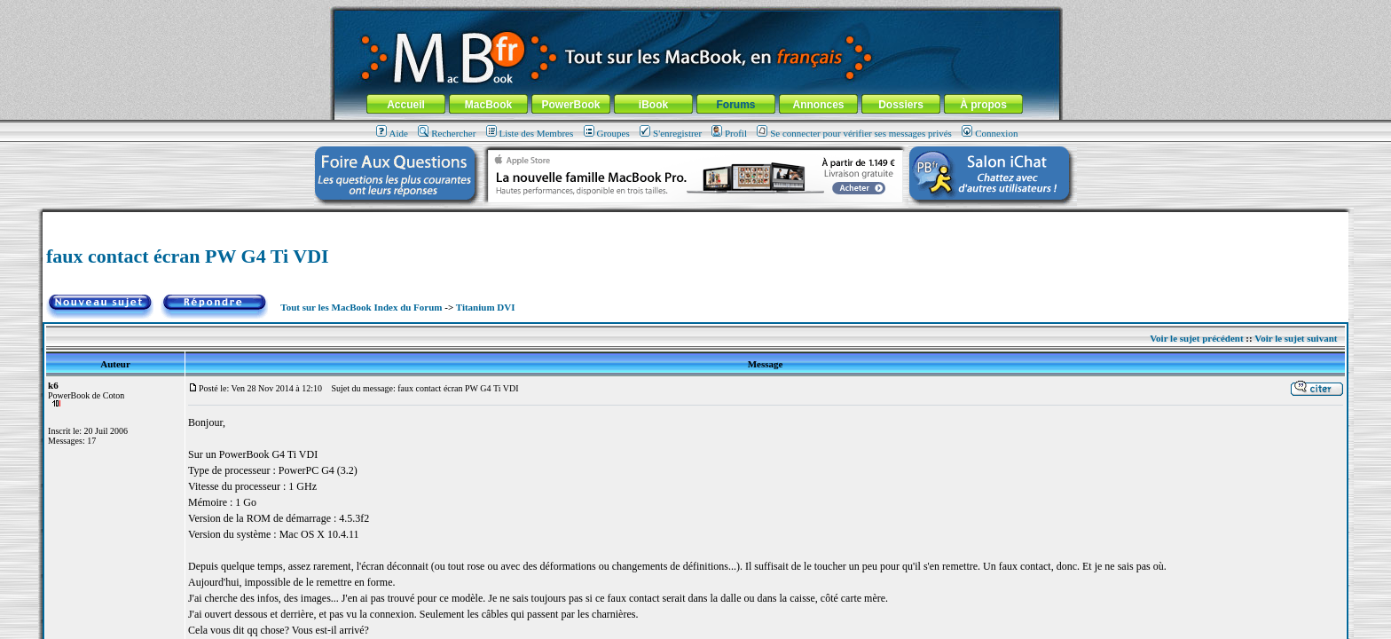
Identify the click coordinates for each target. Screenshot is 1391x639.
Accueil (406, 105)
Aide (392, 133)
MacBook (488, 105)
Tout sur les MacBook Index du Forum (361, 307)
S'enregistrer (671, 133)
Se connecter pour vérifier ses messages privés (854, 133)
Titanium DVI (485, 307)
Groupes (607, 133)
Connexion (990, 133)
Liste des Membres (530, 133)
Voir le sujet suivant (1295, 338)
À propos (983, 105)
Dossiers (900, 105)
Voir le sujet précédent (1196, 338)
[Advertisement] (695, 218)
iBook (653, 105)
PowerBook (570, 105)
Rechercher (446, 133)
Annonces (818, 105)
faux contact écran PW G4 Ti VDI (187, 256)
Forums (735, 105)
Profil (729, 133)
